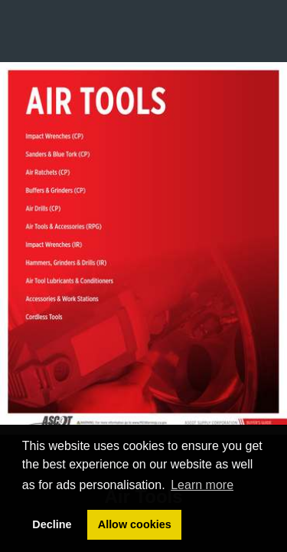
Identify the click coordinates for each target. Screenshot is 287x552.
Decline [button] (51, 524)
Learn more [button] (202, 484)
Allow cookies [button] (134, 524)
